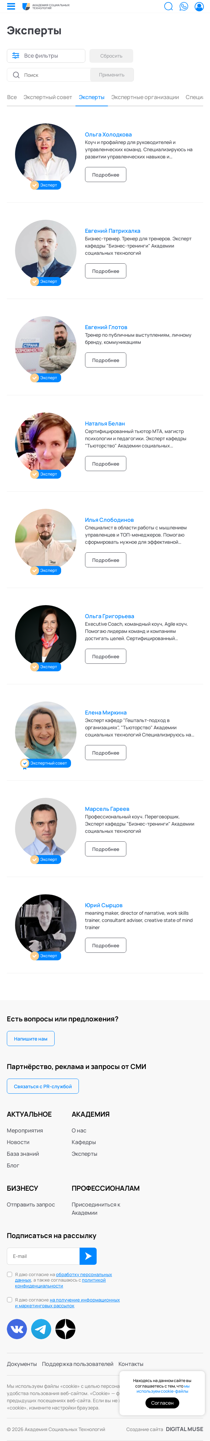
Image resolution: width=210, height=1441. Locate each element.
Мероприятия (25, 1130)
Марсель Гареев (107, 809)
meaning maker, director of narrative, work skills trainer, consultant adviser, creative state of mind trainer (139, 920)
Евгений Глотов (106, 327)
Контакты (130, 1364)
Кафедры (84, 1142)
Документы (22, 1364)
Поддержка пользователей (77, 1364)
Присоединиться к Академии (96, 1208)
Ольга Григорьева (109, 616)
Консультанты (181, 97)
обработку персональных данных (63, 1277)
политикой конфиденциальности (60, 1283)
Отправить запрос (31, 1204)
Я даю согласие (67, 1303)
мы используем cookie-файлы (163, 1388)
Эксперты (25, 97)
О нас (79, 1130)
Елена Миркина (106, 712)
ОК (88, 1256)
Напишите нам (30, 1038)
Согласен (162, 1403)
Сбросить (112, 55)
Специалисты (137, 97)
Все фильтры (41, 56)
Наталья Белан (105, 423)
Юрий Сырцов (104, 905)
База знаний (23, 1153)
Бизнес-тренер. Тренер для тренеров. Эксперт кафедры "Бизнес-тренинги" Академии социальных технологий (138, 245)
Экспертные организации (79, 97)
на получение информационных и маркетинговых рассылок (67, 1303)
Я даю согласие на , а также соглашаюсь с (63, 1280)
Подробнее (105, 174)
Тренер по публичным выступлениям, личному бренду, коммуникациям (138, 338)
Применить (112, 74)
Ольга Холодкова (108, 134)
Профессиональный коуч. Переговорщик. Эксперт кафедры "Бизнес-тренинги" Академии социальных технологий (139, 823)
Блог (13, 1165)
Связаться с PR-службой (43, 1086)
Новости (18, 1142)
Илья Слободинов (109, 520)
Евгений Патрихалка (112, 231)
